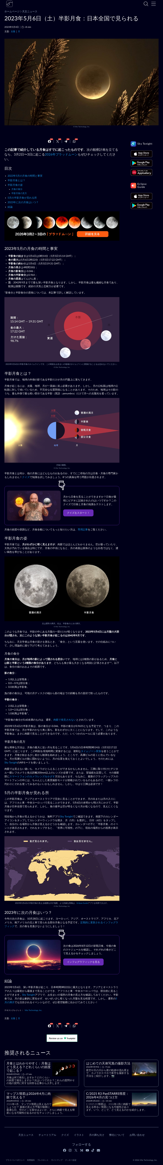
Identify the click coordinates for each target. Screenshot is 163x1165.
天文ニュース (28, 11)
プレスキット (43, 1160)
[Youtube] (87, 1150)
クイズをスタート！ (78, 513)
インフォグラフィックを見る (83, 962)
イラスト (79, 1135)
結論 (10, 207)
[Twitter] (57, 141)
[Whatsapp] (74, 141)
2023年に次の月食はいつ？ (23, 202)
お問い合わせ (137, 1135)
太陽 (13, 31)
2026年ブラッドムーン (61, 154)
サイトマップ (57, 1160)
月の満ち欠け (96, 1135)
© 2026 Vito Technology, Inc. (145, 1160)
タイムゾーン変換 (91, 751)
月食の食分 (16, 189)
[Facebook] (49, 141)
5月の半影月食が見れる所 (22, 198)
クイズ (26, 477)
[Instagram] (70, 1150)
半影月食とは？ (16, 180)
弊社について (116, 1135)
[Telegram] (65, 141)
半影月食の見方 (19, 193)
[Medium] (81, 1150)
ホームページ (12, 11)
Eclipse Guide (82, 903)
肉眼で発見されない (64, 720)
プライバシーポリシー (15, 1160)
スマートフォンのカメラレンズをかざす (32, 776)
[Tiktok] (92, 1150)
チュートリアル (47, 1135)
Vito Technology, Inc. (82, 127)
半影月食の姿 (15, 185)
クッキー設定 (70, 1160)
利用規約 (31, 1160)
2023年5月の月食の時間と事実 (25, 176)
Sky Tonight (10, 762)
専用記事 (83, 529)
